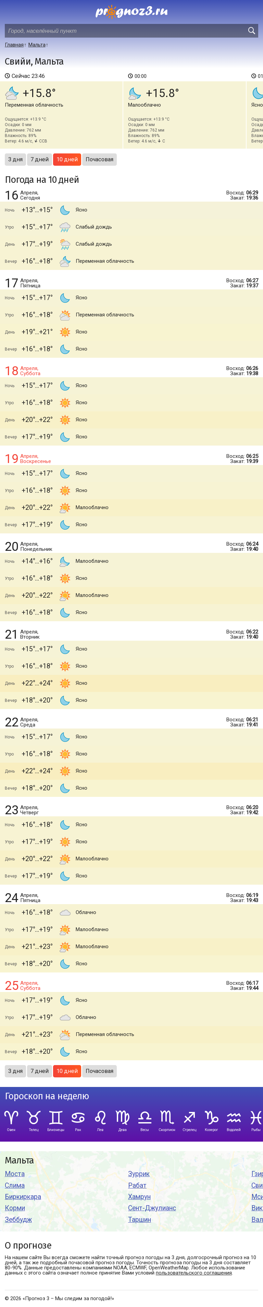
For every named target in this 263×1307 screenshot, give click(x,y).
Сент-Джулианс (152, 1208)
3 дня (15, 159)
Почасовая (99, 159)
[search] (251, 31)
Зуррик (139, 1174)
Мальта (19, 1160)
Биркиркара (23, 1197)
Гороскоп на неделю (47, 1096)
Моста (15, 1174)
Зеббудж (18, 1220)
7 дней (39, 159)
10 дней (67, 159)
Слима (15, 1185)
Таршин (139, 1220)
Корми (15, 1208)
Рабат (137, 1185)
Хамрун (139, 1197)
